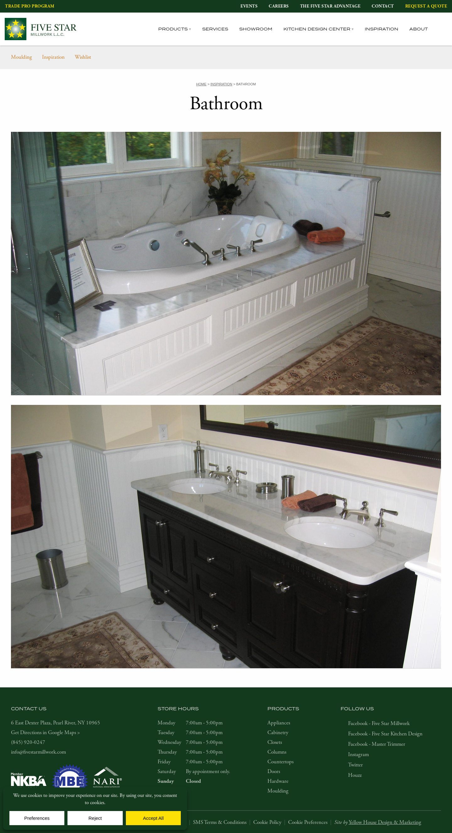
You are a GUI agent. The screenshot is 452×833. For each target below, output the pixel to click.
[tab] (443, 29)
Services (215, 29)
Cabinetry (277, 732)
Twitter (355, 764)
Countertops (280, 761)
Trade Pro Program (30, 6)
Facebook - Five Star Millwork (379, 723)
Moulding (21, 57)
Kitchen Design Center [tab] (316, 29)
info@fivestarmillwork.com (38, 752)
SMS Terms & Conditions (219, 822)
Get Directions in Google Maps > (45, 732)
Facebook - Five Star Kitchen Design (385, 733)
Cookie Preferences (307, 822)
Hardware (277, 781)
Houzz (355, 775)
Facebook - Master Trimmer (376, 744)
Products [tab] (173, 29)
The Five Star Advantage (330, 6)
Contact (383, 6)
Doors (273, 771)
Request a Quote (426, 6)
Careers (279, 6)
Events (248, 6)
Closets (274, 742)
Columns (276, 752)
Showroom (255, 29)
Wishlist (83, 57)
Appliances (278, 722)
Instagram (358, 754)
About (418, 29)
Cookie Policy (267, 822)
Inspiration (381, 29)
